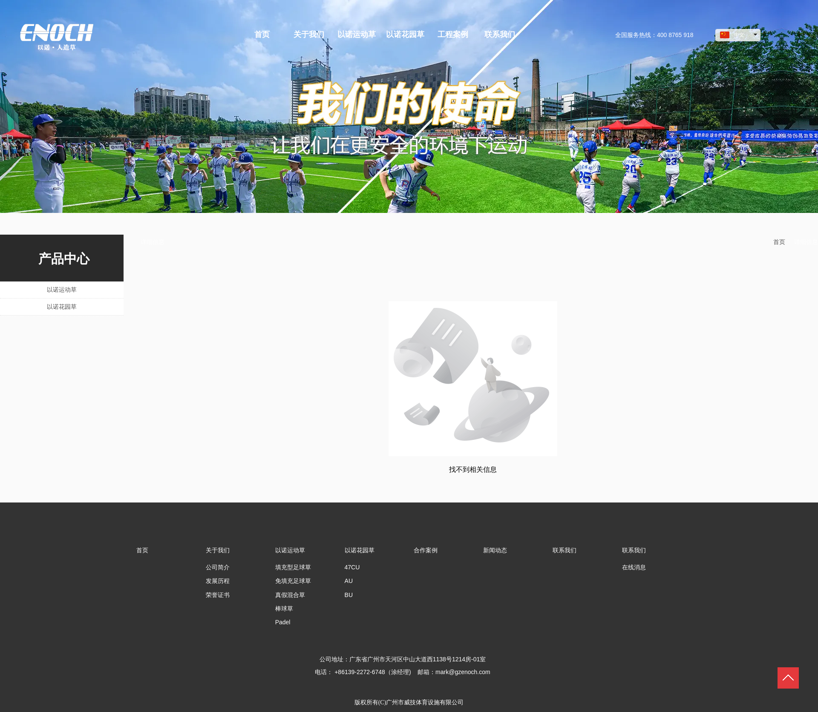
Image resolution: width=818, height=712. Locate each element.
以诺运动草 (290, 550)
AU (349, 580)
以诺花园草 (359, 550)
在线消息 (634, 567)
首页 (779, 242)
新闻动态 (495, 550)
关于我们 (218, 550)
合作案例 (426, 550)
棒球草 (284, 608)
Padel (283, 622)
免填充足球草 (293, 580)
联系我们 (564, 550)
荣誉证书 (218, 594)
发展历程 (218, 580)
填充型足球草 (293, 567)
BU (349, 594)
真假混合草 (290, 594)
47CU (352, 567)
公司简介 (218, 567)
